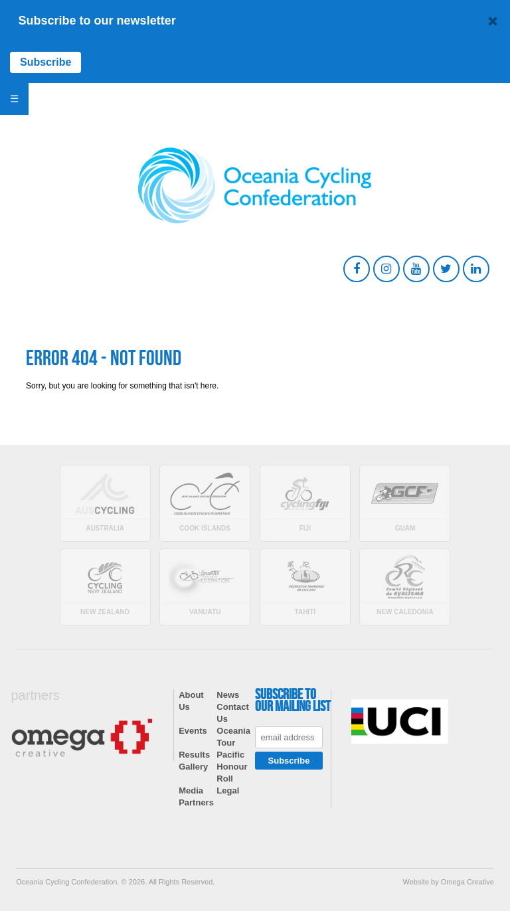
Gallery (193, 767)
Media (191, 790)
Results (194, 755)
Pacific (230, 755)
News (227, 695)
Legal (227, 790)
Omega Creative (467, 882)
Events (193, 731)
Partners (196, 802)
